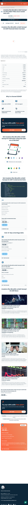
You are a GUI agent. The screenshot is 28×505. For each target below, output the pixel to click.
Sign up (24, 3)
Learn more (24, 0)
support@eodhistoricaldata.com (9, 500)
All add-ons (14, 172)
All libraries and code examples (14, 161)
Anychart (26, 51)
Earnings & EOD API (10, 23)
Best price (23, 23)
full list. (7, 445)
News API (17, 23)
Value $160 (23, 425)
